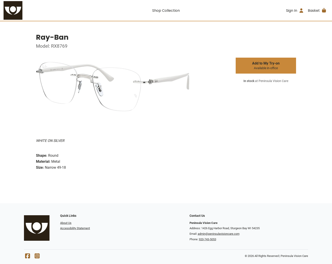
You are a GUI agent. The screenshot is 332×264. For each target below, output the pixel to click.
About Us (65, 223)
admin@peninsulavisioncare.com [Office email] (218, 233)
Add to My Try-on (266, 65)
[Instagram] (37, 257)
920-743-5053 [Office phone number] (207, 239)
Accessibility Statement (75, 228)
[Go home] (44, 10)
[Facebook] (27, 257)
